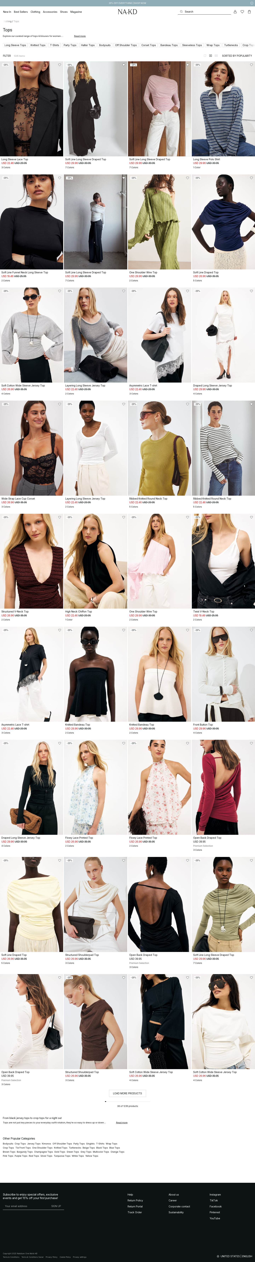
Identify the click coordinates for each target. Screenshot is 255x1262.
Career (173, 1200)
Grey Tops (86, 1151)
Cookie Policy (65, 1257)
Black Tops (102, 1147)
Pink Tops (8, 1156)
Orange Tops (117, 1151)
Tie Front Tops (23, 1147)
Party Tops (79, 1143)
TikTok (214, 1200)
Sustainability (176, 1212)
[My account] (235, 12)
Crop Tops (20, 1143)
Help (130, 1194)
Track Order (135, 1212)
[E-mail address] (25, 1206)
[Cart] (249, 12)
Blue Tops (114, 1147)
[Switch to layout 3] (216, 55)
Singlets (90, 1143)
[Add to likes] (59, 64)
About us (174, 1194)
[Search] (204, 12)
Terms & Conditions (11, 1257)
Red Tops (34, 1156)
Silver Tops (46, 1156)
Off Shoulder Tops (62, 1143)
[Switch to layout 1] (205, 55)
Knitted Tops (60, 1147)
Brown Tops (9, 1151)
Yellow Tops (91, 1156)
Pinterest (215, 1212)
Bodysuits (8, 1143)
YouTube (215, 1218)
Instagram (215, 1194)
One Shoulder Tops (42, 1147)
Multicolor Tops (101, 1151)
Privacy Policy (52, 1257)
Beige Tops (89, 1147)
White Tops (78, 1156)
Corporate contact (179, 1206)
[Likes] (242, 12)
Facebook (216, 1206)
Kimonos (46, 1143)
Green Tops (73, 1151)
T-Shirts (100, 1143)
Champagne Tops (43, 1151)
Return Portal (135, 1206)
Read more (80, 36)
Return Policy (135, 1200)
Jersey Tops (34, 1143)
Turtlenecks (75, 1147)
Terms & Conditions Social (32, 1257)
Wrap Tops (111, 1143)
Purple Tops (21, 1156)
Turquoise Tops (62, 1156)
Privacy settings (79, 1257)
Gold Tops (59, 1151)
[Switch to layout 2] (210, 55)
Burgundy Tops (25, 1151)
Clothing (7, 21)
